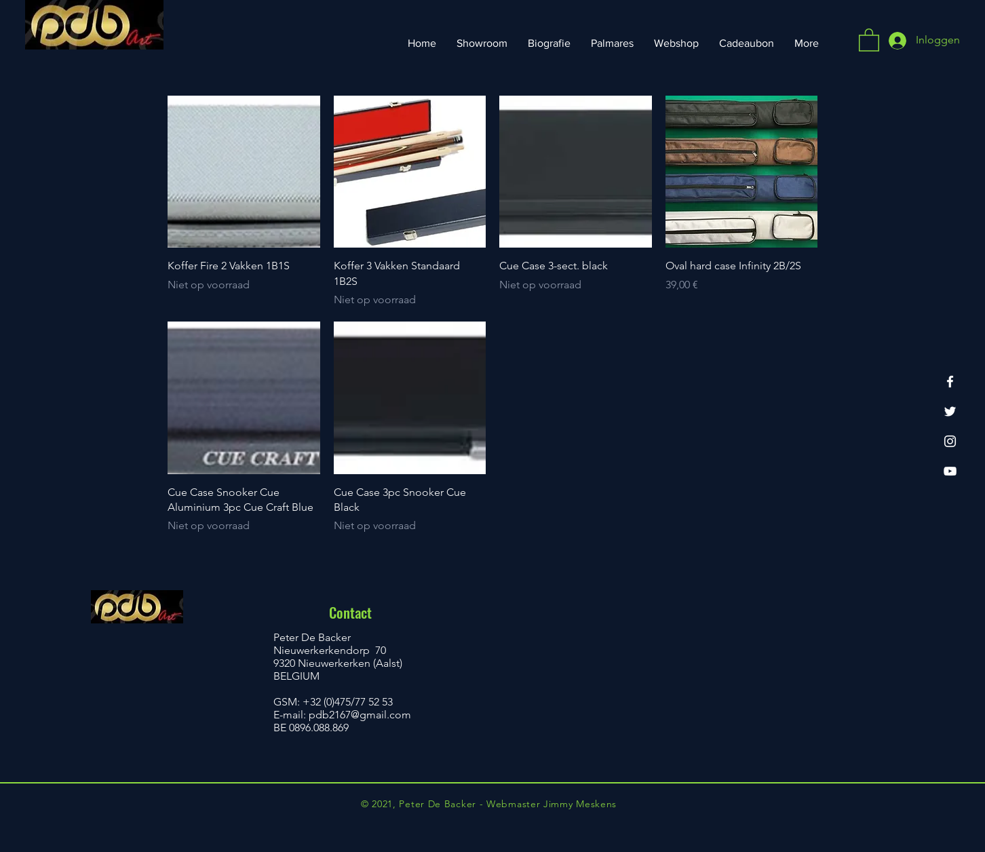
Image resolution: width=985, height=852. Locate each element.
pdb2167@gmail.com (360, 714)
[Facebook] (950, 381)
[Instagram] (950, 441)
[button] (869, 39)
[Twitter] (950, 411)
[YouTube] (950, 471)
